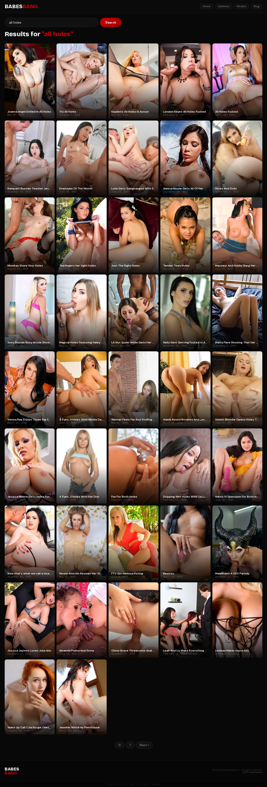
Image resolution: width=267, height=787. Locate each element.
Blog (256, 6)
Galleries (223, 6)
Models (241, 6)
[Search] (51, 22)
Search (110, 23)
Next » (144, 745)
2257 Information (252, 772)
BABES (21, 6)
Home (207, 6)
